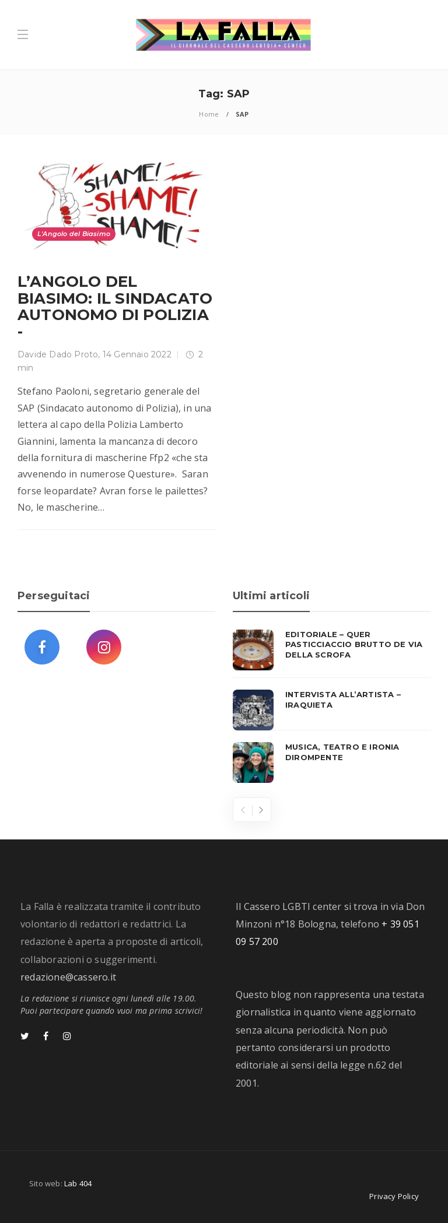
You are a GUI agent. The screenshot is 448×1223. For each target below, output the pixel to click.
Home (209, 114)
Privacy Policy (394, 1196)
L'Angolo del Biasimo (73, 234)
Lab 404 (78, 1183)
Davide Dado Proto (58, 354)
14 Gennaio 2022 (137, 354)
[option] (331, 706)
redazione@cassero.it (68, 977)
